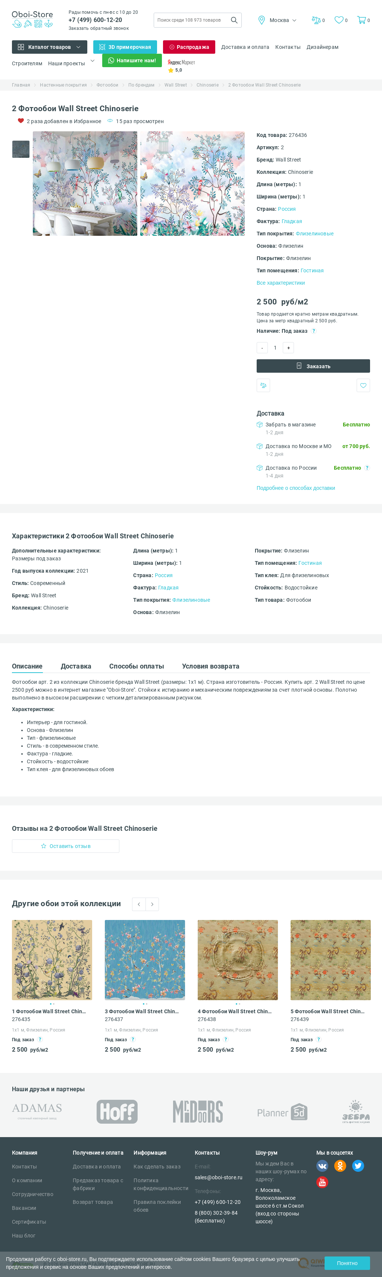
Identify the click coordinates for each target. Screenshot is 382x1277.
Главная (21, 85)
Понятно (347, 1263)
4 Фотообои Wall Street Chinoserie (236, 1011)
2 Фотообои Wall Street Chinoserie (264, 85)
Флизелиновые (315, 234)
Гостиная (312, 270)
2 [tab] (53, 1004)
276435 (21, 1019)
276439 (300, 1019)
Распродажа (193, 47)
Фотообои (108, 85)
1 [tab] (50, 1004)
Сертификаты (29, 1222)
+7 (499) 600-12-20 (95, 20)
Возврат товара (93, 1202)
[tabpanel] (85, 183)
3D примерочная (130, 47)
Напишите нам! (136, 60)
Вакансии (24, 1208)
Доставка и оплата (245, 47)
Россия (287, 209)
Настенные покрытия (63, 85)
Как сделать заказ (157, 1167)
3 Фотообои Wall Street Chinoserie (143, 1011)
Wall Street (176, 85)
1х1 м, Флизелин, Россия (39, 1030)
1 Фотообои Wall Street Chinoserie (50, 1011)
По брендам (141, 85)
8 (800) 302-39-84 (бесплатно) (216, 1217)
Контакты (288, 47)
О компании (27, 1180)
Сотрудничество (32, 1194)
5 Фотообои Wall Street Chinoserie (329, 1011)
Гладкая (292, 221)
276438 (207, 1019)
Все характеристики (281, 283)
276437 (114, 1019)
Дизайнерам (322, 47)
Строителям (27, 63)
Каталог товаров (49, 47)
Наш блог (24, 1236)
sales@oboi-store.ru (219, 1177)
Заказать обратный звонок (99, 28)
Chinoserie (208, 85)
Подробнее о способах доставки (296, 488)
